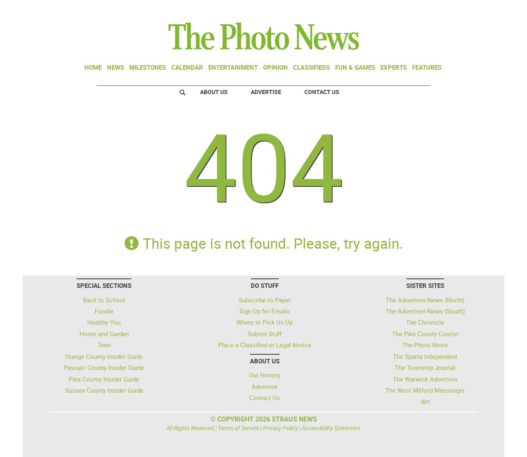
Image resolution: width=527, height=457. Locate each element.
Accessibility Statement (331, 428)
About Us (214, 92)
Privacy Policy (280, 428)
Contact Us (321, 92)
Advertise (266, 92)
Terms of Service (238, 428)
